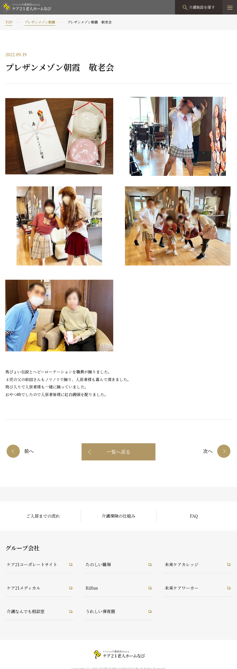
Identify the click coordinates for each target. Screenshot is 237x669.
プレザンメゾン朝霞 (40, 22)
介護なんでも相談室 (26, 611)
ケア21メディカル (23, 588)
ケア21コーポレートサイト (32, 564)
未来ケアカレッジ (181, 564)
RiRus (92, 588)
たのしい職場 (98, 564)
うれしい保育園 (100, 611)
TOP (8, 22)
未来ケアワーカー (181, 588)
